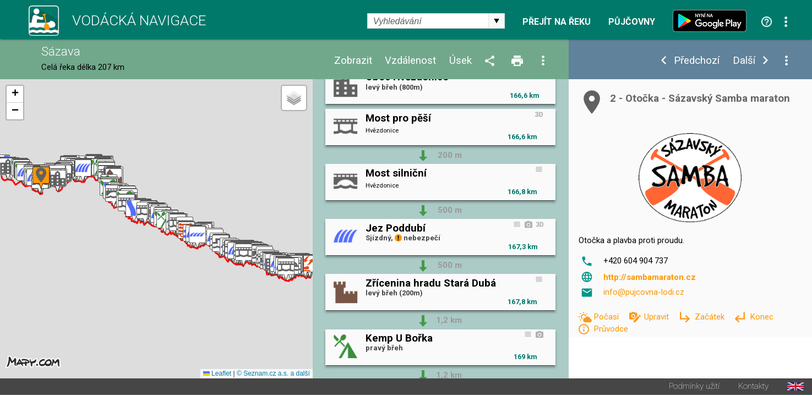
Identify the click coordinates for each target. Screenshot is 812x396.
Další (744, 61)
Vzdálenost (410, 61)
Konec (761, 317)
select (496, 21)
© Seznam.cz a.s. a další (273, 374)
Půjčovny (631, 22)
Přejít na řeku (556, 22)
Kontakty (753, 387)
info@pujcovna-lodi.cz (643, 292)
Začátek (711, 317)
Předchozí (697, 61)
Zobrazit (353, 61)
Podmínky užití (694, 387)
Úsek (460, 61)
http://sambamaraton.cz (649, 277)
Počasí (607, 317)
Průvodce (610, 329)
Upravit (657, 317)
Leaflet (217, 374)
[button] (305, 267)
